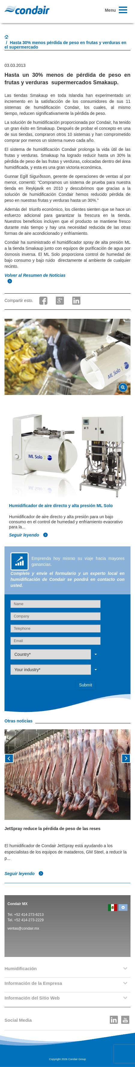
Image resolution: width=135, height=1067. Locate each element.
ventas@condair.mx (23, 928)
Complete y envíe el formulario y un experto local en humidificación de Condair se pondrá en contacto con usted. (67, 579)
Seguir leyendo (28, 535)
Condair (27, 9)
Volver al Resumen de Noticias (35, 275)
